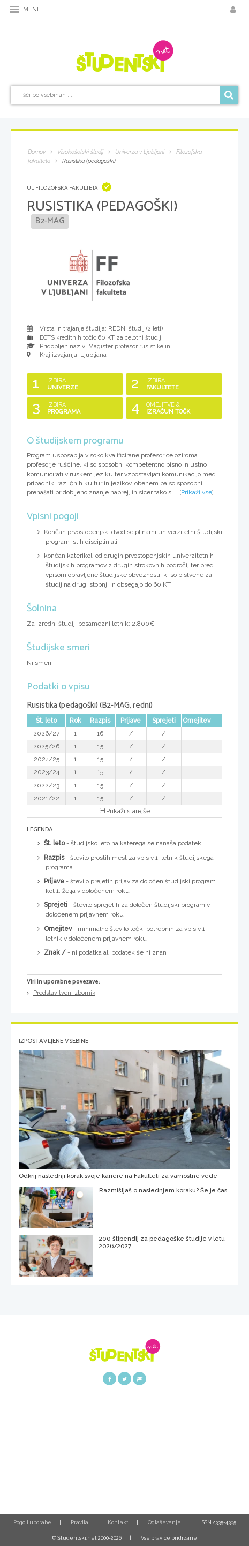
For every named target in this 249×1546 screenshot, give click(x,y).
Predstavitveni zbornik (64, 992)
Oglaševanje (164, 1522)
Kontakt (118, 1522)
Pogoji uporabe (32, 1522)
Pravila (79, 1522)
